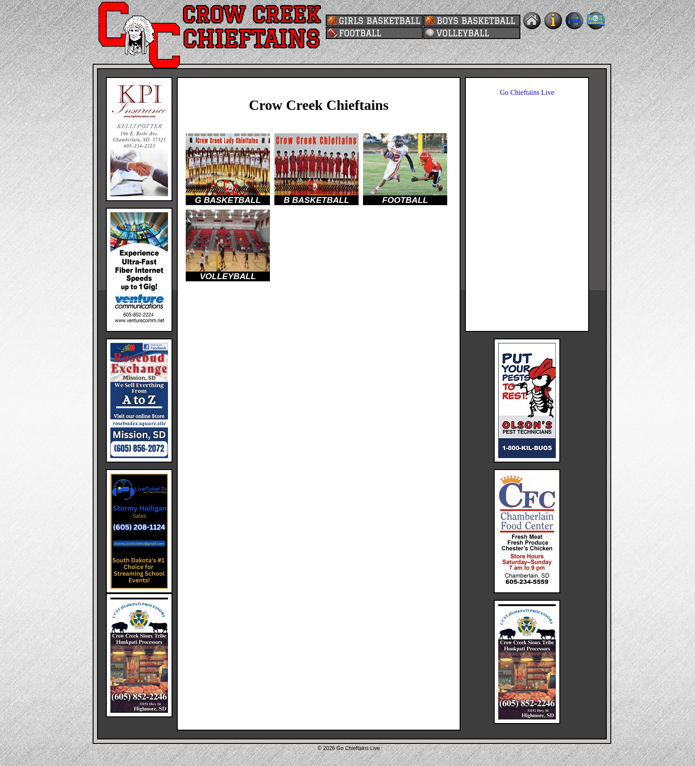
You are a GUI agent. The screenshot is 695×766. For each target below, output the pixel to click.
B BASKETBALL (316, 200)
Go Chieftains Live (527, 92)
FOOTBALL (405, 200)
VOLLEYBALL (228, 276)
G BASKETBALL (228, 200)
